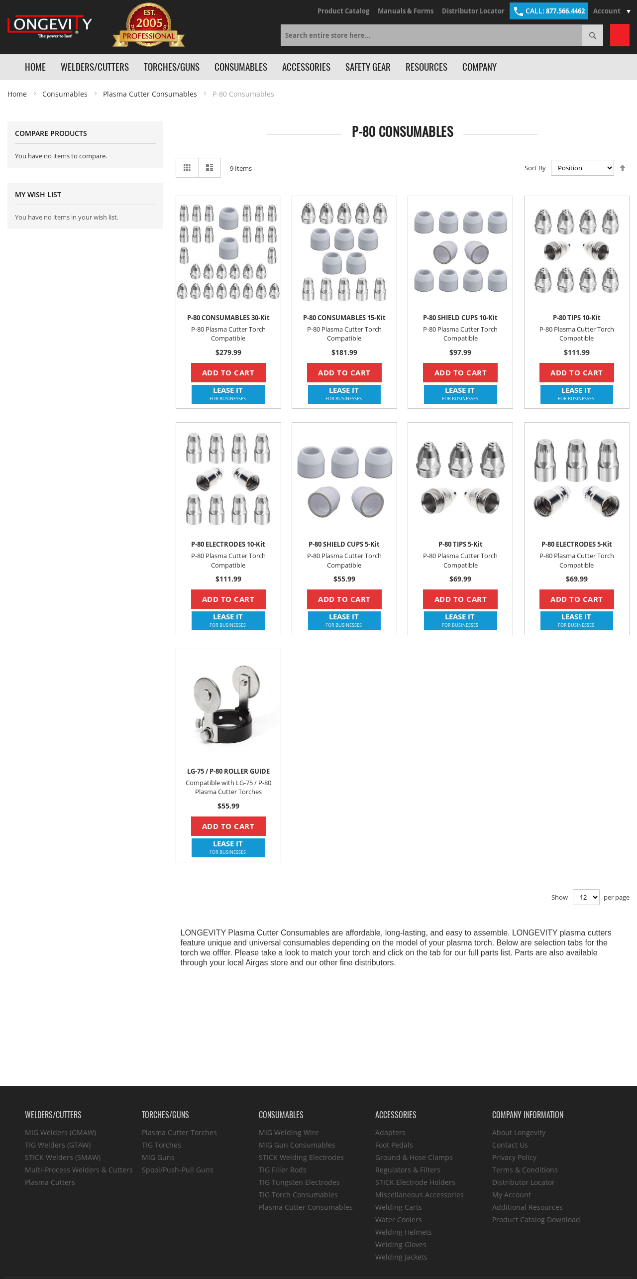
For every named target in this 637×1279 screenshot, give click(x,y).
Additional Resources (527, 1207)
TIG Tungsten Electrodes (299, 1182)
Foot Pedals (394, 1145)
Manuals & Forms (405, 10)
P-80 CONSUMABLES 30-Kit (228, 317)
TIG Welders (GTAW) (58, 1145)
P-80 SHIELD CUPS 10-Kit (460, 317)
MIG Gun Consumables (297, 1145)
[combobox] (442, 35)
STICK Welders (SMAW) (63, 1157)
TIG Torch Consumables (298, 1194)
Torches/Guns (172, 66)
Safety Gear (368, 66)
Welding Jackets (401, 1257)
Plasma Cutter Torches (179, 1132)
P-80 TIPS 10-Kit (577, 317)
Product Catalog (343, 10)
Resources (426, 66)
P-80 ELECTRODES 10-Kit (228, 544)
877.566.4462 (549, 11)
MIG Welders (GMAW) (60, 1132)
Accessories (306, 66)
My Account (511, 1194)
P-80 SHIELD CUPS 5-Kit (344, 544)
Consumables (240, 66)
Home (35, 66)
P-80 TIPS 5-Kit (460, 544)
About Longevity (518, 1132)
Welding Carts (398, 1207)
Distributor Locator (473, 10)
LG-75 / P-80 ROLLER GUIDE (228, 771)
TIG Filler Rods (283, 1169)
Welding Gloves (400, 1244)
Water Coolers (398, 1219)
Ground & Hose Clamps (414, 1157)
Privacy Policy (514, 1157)
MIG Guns (158, 1157)
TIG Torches (161, 1145)
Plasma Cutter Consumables (150, 94)
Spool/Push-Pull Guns (177, 1169)
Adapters (390, 1132)
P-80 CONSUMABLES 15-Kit (344, 317)
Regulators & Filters (407, 1169)
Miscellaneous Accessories (419, 1194)
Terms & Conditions (525, 1169)
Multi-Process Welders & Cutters (79, 1169)
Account (613, 10)
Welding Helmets (403, 1232)
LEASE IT (228, 393)
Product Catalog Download (536, 1219)
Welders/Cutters (95, 66)
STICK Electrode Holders (415, 1182)
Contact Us (510, 1145)
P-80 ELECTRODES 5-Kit (576, 544)
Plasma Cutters (50, 1182)
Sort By (535, 167)
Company (479, 66)
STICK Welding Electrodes (301, 1157)
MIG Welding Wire (289, 1132)
